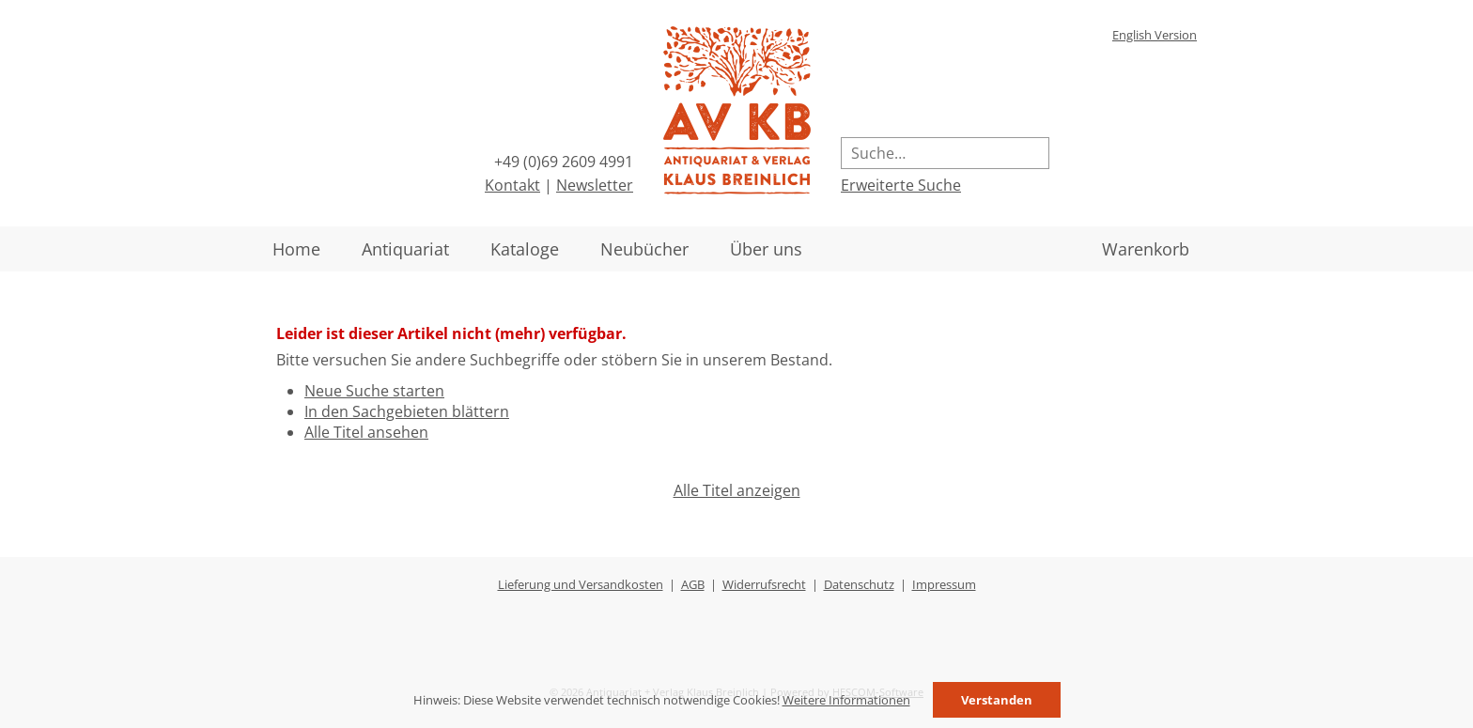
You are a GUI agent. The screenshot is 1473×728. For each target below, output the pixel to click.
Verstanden (996, 699)
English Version (1154, 34)
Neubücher (644, 249)
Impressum (944, 584)
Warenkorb (1145, 249)
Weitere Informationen (846, 699)
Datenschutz (859, 584)
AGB (693, 584)
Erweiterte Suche (901, 185)
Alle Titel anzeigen (737, 490)
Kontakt (512, 185)
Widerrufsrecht (764, 584)
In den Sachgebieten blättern (406, 411)
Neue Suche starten (374, 390)
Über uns (766, 249)
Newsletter (594, 185)
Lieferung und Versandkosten (580, 584)
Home (296, 249)
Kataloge (524, 249)
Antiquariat (405, 249)
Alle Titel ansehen (366, 432)
